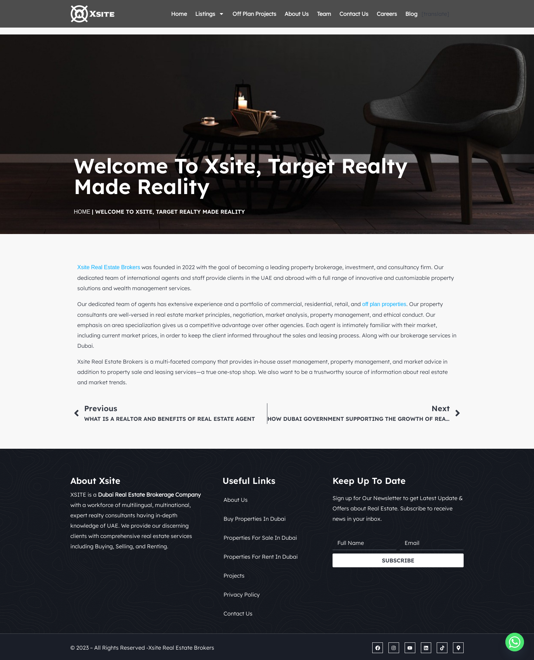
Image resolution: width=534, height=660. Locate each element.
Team (324, 13)
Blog (411, 13)
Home (179, 13)
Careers (387, 13)
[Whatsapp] (514, 642)
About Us (297, 13)
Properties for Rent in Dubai (261, 556)
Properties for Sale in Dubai (260, 537)
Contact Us (353, 13)
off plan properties (384, 304)
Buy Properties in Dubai (255, 518)
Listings (209, 14)
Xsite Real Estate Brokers (108, 267)
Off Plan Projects (254, 13)
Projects (234, 575)
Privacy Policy (242, 594)
